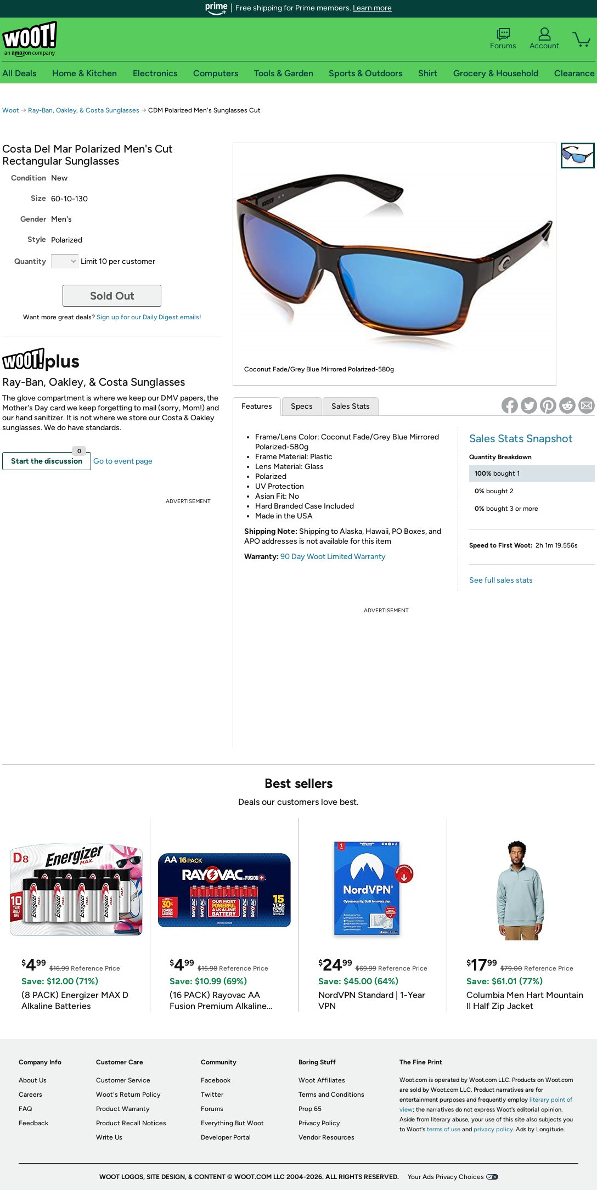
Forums (503, 38)
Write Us (109, 1137)
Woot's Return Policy (128, 1094)
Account (544, 38)
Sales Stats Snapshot (521, 438)
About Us (33, 1080)
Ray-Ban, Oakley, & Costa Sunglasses (83, 110)
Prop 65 (310, 1109)
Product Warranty (122, 1109)
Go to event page (123, 461)
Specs (302, 406)
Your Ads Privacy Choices (446, 1177)
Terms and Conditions (331, 1094)
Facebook (215, 1080)
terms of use (443, 1129)
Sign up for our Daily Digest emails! (149, 317)
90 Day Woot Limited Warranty (333, 556)
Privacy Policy (319, 1123)
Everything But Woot (232, 1123)
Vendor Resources (326, 1137)
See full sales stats (501, 580)
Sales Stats (350, 406)
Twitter (212, 1094)
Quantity (30, 261)
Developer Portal (226, 1137)
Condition (28, 178)
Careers (30, 1094)
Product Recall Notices (131, 1123)
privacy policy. (494, 1129)
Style (36, 239)
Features (256, 406)
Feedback (33, 1123)
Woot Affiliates (321, 1080)
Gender (33, 219)
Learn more (372, 8)
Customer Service (123, 1080)
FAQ (25, 1109)
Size (38, 198)
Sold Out (112, 295)
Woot (10, 110)
